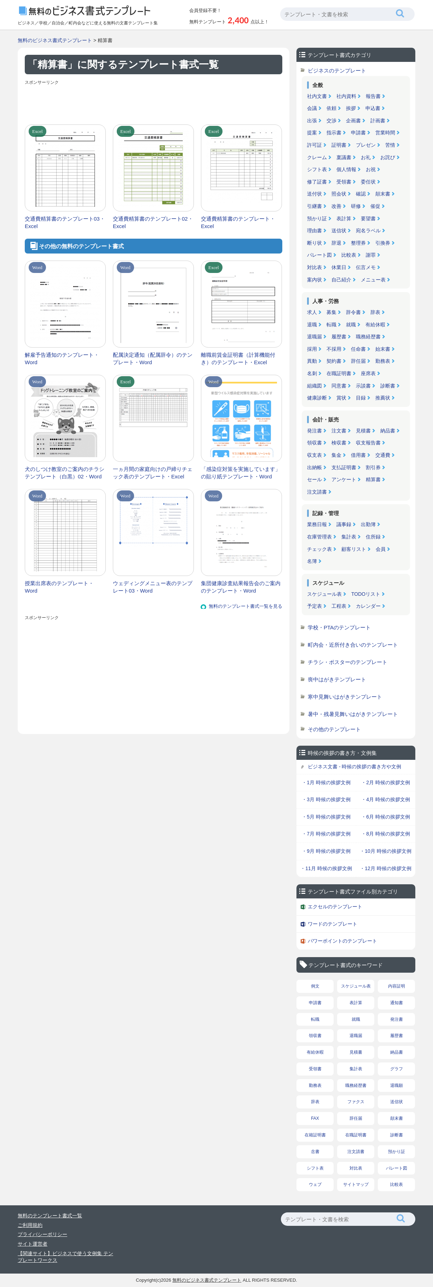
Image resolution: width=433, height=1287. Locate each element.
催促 (375, 206)
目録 (361, 398)
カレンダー (368, 606)
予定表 (314, 606)
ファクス (355, 1101)
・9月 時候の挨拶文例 (326, 851)
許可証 (314, 145)
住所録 (373, 537)
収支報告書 (368, 443)
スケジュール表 (324, 594)
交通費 (382, 455)
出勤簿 (368, 524)
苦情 (390, 145)
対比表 (314, 267)
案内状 (314, 280)
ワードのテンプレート (332, 924)
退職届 (314, 336)
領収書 (314, 443)
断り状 (314, 243)
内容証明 (396, 986)
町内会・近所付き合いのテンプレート (353, 645)
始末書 (382, 349)
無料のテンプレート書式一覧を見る (245, 606)
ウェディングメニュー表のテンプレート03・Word (152, 587)
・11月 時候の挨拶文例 (326, 868)
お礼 (366, 157)
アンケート (343, 479)
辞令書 (353, 312)
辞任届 (358, 361)
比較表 (348, 255)
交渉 (331, 120)
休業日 (338, 267)
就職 (351, 324)
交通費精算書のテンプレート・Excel (238, 222)
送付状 (314, 194)
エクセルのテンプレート (335, 906)
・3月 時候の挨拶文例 (326, 799)
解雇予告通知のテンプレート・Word (62, 358)
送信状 (338, 230)
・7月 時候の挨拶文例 (326, 834)
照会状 (338, 194)
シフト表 (317, 169)
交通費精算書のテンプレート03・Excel (65, 222)
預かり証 (317, 218)
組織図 (314, 386)
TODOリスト (365, 594)
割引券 (373, 467)
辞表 (375, 312)
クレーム (317, 157)
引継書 (314, 206)
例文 (315, 986)
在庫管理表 (319, 537)
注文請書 (317, 492)
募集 (331, 312)
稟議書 (343, 157)
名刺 (312, 373)
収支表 (314, 455)
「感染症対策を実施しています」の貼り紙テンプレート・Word (241, 472)
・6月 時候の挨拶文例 (385, 817)
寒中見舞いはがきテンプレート (345, 697)
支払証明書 (343, 467)
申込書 (372, 108)
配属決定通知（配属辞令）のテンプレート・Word (152, 358)
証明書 (338, 145)
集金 (336, 455)
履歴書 (338, 336)
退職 (312, 324)
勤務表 (382, 361)
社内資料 (346, 96)
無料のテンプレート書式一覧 (50, 1215)
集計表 (348, 537)
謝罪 (371, 255)
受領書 (343, 182)
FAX (315, 1118)
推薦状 (382, 398)
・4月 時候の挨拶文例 (385, 799)
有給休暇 (375, 324)
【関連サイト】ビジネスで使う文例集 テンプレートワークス (65, 1257)
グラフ (396, 1068)
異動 (312, 361)
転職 (331, 324)
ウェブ (315, 1184)
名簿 (312, 561)
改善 (336, 206)
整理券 (358, 243)
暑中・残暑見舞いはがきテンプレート (353, 714)
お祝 (371, 169)
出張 (312, 120)
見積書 (363, 430)
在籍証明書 (315, 1134)
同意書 (338, 386)
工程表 (338, 606)
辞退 (336, 243)
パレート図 (319, 255)
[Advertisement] (153, 103)
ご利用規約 (30, 1225)
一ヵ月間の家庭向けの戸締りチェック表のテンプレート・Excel (152, 472)
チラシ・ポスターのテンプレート (347, 662)
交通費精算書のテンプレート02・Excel (153, 222)
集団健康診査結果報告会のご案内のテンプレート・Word (241, 587)
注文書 (338, 430)
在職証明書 (339, 373)
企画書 (353, 120)
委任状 (368, 182)
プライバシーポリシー (42, 1234)
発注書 (314, 430)
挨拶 (351, 108)
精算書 (373, 479)
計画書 (377, 120)
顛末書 (382, 194)
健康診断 (317, 398)
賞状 (341, 398)
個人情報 (346, 169)
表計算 (343, 218)
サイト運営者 (32, 1244)
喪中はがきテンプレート (337, 679)
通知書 (396, 1002)
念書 (315, 1151)
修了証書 (317, 182)
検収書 (338, 443)
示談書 (363, 386)
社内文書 (317, 96)
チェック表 (319, 549)
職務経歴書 (368, 336)
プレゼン (366, 145)
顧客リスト (353, 549)
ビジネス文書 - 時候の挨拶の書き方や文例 (354, 766)
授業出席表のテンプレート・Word (59, 587)
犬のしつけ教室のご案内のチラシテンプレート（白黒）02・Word (64, 472)
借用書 (358, 455)
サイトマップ (356, 1184)
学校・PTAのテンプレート (339, 627)
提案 (312, 132)
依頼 (331, 108)
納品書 (387, 430)
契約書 (334, 361)
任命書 (358, 349)
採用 (312, 349)
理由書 (314, 230)
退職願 (396, 1085)
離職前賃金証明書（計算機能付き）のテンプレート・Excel (238, 358)
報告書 (373, 96)
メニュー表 (373, 280)
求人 (312, 312)
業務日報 (317, 524)
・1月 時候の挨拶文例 (326, 782)
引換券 (382, 243)
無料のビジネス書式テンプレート (55, 40)
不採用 (334, 349)
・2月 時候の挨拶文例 (385, 782)
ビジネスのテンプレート (337, 71)
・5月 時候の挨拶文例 (326, 817)
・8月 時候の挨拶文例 (385, 834)
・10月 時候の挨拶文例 (385, 851)
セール (314, 479)
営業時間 (385, 132)
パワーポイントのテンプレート (342, 941)
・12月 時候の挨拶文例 (385, 868)
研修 (356, 206)
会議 (312, 108)
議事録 (343, 524)
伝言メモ (366, 267)
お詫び (387, 157)
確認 (361, 194)
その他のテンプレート (334, 729)
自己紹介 (341, 280)
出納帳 (314, 467)
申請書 (358, 132)
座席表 (368, 373)
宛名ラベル (368, 230)
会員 (381, 549)
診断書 (387, 386)
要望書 (368, 218)
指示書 (334, 132)
